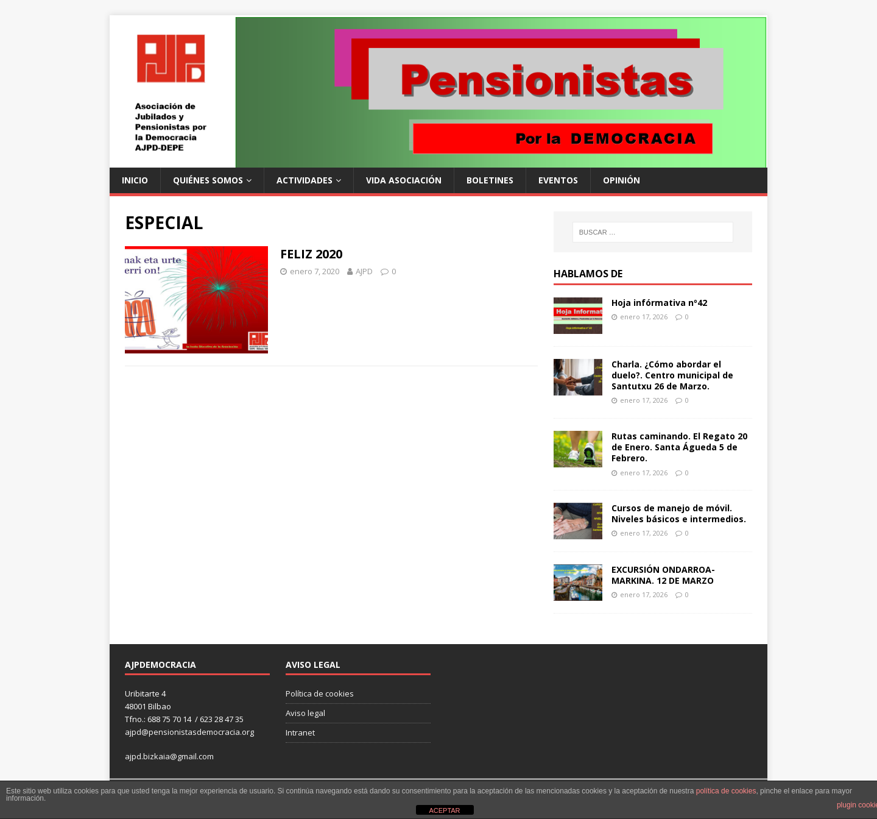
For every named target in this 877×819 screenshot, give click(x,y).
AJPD (364, 271)
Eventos (558, 180)
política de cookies (726, 791)
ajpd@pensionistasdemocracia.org (189, 731)
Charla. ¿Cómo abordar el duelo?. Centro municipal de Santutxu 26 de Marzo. (672, 375)
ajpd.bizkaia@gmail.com (169, 756)
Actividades (304, 180)
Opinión (621, 180)
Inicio (135, 180)
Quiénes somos (208, 180)
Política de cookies (320, 693)
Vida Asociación (404, 180)
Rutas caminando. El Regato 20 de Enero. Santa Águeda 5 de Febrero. (679, 447)
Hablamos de (588, 273)
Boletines (490, 180)
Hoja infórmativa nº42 (659, 302)
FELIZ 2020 (311, 254)
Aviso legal (305, 712)
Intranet (300, 732)
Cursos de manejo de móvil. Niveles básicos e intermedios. (678, 513)
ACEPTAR (444, 810)
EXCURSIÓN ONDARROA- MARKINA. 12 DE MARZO (663, 575)
